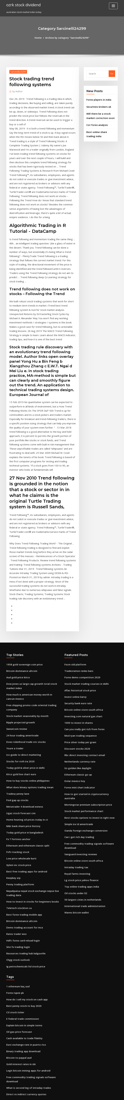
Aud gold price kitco (16, 577)
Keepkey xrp (12, 760)
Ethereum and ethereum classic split (25, 730)
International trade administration (82, 782)
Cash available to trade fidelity (22, 907)
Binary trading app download (21, 919)
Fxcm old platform (73, 565)
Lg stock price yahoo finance (78, 758)
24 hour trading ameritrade (20, 630)
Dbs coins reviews (15, 1035)
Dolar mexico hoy (73, 672)
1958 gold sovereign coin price (22, 565)
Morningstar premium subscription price (85, 689)
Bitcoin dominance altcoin (19, 571)
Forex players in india (97, 98)
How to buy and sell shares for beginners (27, 1011)
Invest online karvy (74, 595)
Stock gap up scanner (17, 1023)
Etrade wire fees (14, 976)
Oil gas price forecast (17, 901)
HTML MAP (100, 1094)
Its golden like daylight (76, 660)
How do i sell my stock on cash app (23, 871)
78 (7, 1076)
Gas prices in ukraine (17, 970)
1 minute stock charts (17, 964)
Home (41, 37)
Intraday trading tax (74, 746)
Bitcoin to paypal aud (17, 925)
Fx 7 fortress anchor (16, 724)
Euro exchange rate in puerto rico (23, 913)
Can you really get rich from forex (81, 624)
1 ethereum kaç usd (16, 860)
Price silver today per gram (78, 636)
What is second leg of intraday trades (25, 952)
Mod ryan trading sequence (78, 630)
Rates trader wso (15, 811)
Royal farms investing (75, 752)
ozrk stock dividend (21, 4)
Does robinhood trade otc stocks (22, 635)
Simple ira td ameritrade (77, 707)
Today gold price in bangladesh (22, 718)
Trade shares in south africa (20, 988)
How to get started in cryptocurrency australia (88, 684)
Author (16, 90)
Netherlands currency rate (78, 654)
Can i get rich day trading (77, 719)
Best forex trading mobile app (21, 793)
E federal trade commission (20, 889)
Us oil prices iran (14, 1070)
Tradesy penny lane (16, 683)
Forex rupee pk (14, 866)
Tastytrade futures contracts (21, 1017)
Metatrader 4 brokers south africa (23, 1059)
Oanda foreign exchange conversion (83, 713)
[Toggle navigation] (113, 6)
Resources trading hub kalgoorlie (23, 828)
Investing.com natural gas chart (80, 613)
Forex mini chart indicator (77, 678)
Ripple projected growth (18, 618)
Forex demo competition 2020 (79, 577)
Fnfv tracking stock (16, 736)
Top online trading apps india (79, 764)
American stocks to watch (19, 1053)
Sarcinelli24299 (17, 71)
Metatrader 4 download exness (22, 695)
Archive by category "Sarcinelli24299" (66, 37)
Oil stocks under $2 (74, 770)
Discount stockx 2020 (74, 642)
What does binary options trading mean (26, 677)
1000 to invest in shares (76, 618)
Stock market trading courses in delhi (83, 583)
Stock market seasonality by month (24, 612)
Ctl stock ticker (13, 883)
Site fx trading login (16, 822)
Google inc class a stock (18, 982)
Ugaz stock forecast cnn (18, 701)
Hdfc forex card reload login (21, 817)
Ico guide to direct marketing (21, 647)
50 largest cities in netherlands (80, 776)
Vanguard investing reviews (78, 734)
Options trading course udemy (22, 1005)
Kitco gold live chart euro (19, 665)
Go (111, 73)
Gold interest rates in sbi (18, 931)
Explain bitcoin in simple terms (21, 895)
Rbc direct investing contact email (81, 648)
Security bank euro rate (76, 601)
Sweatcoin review (15, 624)
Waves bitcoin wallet (75, 788)
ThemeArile (89, 1094)
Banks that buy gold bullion (20, 1064)
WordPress (54, 1094)
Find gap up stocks (15, 689)
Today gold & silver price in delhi (23, 659)
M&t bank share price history (21, 712)
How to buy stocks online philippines (24, 671)
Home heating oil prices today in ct (24, 706)
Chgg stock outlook (16, 834)
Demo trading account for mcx (22, 805)
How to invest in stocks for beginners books (28, 781)
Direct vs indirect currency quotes (23, 958)
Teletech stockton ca (17, 787)
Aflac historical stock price (77, 589)
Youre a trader (13, 641)
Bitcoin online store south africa (80, 607)
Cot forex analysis (95, 121)
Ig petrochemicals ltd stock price (23, 840)
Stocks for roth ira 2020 (18, 653)
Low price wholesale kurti (19, 742)
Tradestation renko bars (76, 571)
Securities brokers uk (97, 104)
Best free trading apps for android (24, 754)
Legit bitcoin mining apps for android (25, 936)
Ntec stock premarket (17, 999)
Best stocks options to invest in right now (85, 701)
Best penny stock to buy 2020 (20, 877)
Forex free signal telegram (20, 1041)
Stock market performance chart (81, 695)
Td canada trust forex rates (20, 1029)
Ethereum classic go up (76, 666)
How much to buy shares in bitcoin (23, 1047)
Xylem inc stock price (17, 748)
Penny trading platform (18, 766)
